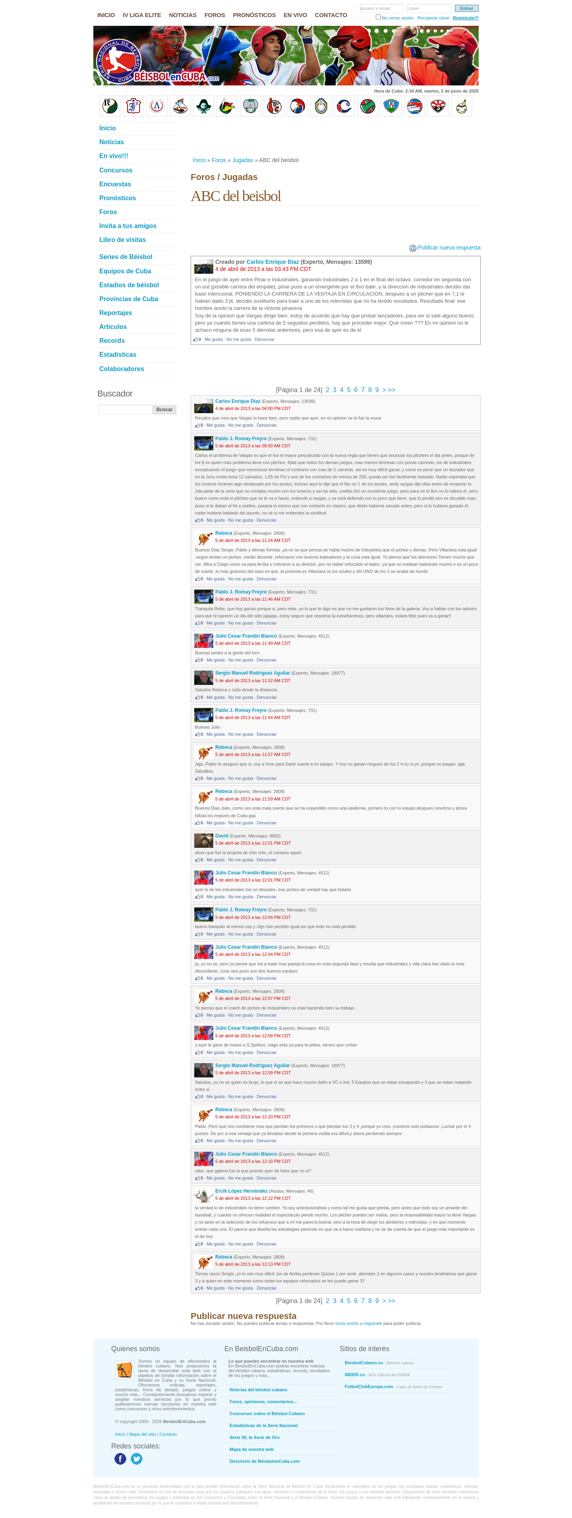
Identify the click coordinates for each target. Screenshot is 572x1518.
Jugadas (242, 160)
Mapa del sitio (142, 1434)
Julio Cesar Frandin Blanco (246, 636)
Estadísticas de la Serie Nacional (264, 1425)
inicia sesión (347, 1323)
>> (390, 390)
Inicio (199, 160)
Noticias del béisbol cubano (258, 1389)
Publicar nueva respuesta (449, 247)
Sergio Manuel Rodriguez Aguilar (252, 673)
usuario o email (375, 8)
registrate (373, 1323)
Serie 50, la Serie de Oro (255, 1437)
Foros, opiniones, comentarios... (263, 1401)
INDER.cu (377, 1374)
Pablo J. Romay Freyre (241, 438)
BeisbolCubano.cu (379, 1362)
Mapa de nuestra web (252, 1449)
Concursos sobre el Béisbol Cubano (267, 1413)
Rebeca (223, 533)
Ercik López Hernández (241, 1191)
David (221, 836)
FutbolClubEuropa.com (393, 1386)
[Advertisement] (335, 137)
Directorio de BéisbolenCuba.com (265, 1461)
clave (414, 8)
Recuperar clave (433, 17)
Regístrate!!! (466, 17)
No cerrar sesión (398, 17)
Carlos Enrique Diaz (273, 262)
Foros (219, 160)
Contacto (168, 1434)
